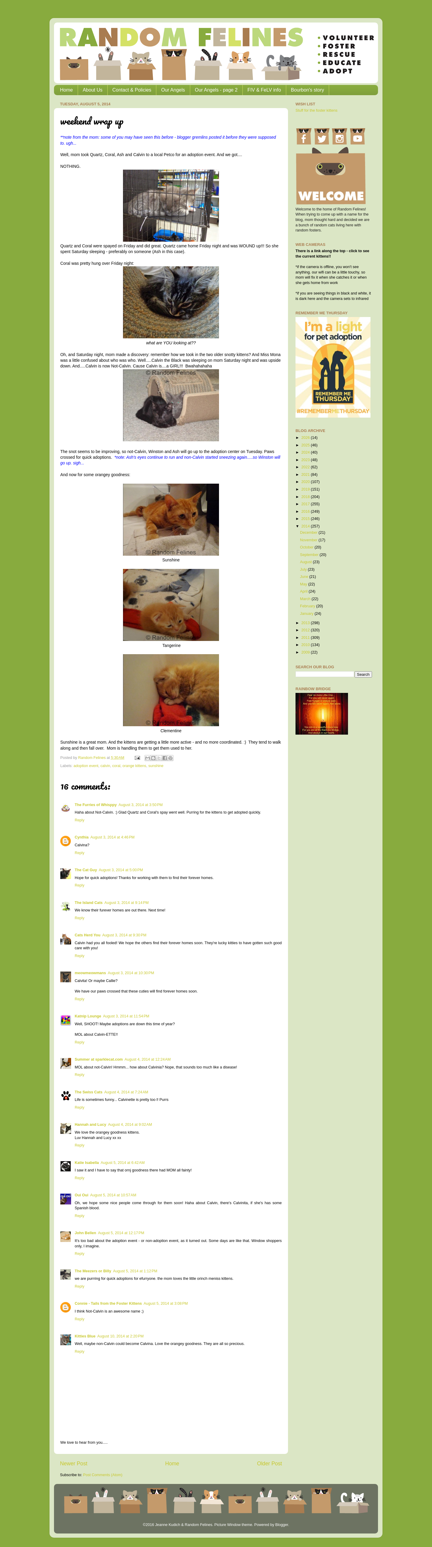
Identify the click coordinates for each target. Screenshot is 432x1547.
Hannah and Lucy (90, 1124)
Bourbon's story (307, 89)
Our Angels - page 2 (216, 89)
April (304, 591)
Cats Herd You (87, 935)
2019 (306, 489)
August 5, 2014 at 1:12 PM (135, 1271)
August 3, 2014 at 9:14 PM (126, 903)
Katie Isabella (87, 1163)
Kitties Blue (85, 1336)
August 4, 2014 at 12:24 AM (147, 1059)
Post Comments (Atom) (102, 1475)
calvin (105, 766)
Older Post (269, 1464)
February (308, 606)
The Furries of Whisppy (96, 805)
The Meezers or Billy (93, 1271)
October (307, 547)
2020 (306, 482)
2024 (306, 452)
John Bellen (85, 1233)
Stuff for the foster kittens (317, 110)
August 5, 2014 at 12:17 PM (121, 1233)
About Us (93, 89)
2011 (306, 638)
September (310, 555)
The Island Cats (89, 903)
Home (66, 89)
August (306, 562)
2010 (306, 645)
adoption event (86, 766)
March (306, 599)
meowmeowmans (90, 973)
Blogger (281, 1525)
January (307, 614)
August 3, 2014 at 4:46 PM (112, 837)
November (309, 540)
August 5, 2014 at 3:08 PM (166, 1303)
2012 (306, 630)
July (304, 569)
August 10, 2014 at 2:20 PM (120, 1336)
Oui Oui (81, 1195)
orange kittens (134, 766)
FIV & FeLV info (264, 89)
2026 (306, 438)
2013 (306, 623)
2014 (306, 526)
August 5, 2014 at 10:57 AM (113, 1195)
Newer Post (73, 1464)
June (304, 577)
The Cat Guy (86, 870)
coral (116, 766)
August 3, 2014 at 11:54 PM (126, 1016)
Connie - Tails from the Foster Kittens (108, 1303)
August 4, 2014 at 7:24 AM (126, 1092)
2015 (306, 519)
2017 (306, 504)
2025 (306, 445)
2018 (306, 497)
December (309, 532)
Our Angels (173, 89)
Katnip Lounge (88, 1016)
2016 (306, 511)
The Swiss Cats (88, 1092)
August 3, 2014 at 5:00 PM (121, 870)
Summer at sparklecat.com (99, 1059)
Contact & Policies (132, 89)
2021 (306, 475)
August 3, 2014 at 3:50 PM (140, 805)
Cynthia (81, 837)
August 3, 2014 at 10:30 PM (131, 973)
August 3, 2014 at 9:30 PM (124, 935)
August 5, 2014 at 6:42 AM (123, 1163)
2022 (306, 467)
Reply (79, 820)
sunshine (155, 766)
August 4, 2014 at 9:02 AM (130, 1124)
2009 (306, 652)
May (304, 584)
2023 (306, 460)
